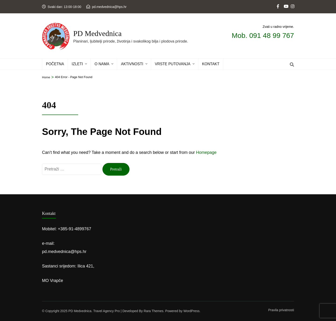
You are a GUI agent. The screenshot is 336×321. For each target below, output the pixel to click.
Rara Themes (154, 311)
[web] (278, 2)
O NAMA (101, 64)
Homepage (206, 152)
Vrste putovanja (172, 64)
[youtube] (285, 2)
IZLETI (77, 64)
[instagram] (292, 2)
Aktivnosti (132, 64)
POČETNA (55, 64)
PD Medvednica (97, 33)
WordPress (191, 311)
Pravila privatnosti (281, 310)
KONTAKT (210, 64)
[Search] (292, 64)
